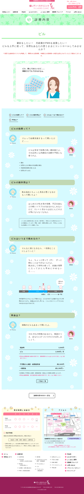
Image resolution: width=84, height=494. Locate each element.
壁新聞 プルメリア (72, 462)
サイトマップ (71, 470)
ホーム (6, 454)
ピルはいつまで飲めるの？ (55, 115)
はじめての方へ (71, 457)
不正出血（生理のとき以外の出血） (26, 460)
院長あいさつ (8, 457)
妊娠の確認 (54, 462)
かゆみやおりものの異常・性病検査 (42, 460)
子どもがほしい (41, 463)
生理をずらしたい (56, 457)
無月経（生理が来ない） (23, 464)
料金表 (69, 454)
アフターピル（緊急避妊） (40, 470)
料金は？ (15, 120)
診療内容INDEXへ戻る (42, 395)
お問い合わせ (71, 465)
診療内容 (20, 454)
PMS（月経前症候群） (25, 470)
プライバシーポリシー (73, 468)
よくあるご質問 (71, 459)
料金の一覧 (42, 381)
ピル (38, 466)
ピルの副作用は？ (35, 115)
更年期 (38, 457)
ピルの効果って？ (18, 115)
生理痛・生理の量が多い (25, 468)
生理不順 (21, 457)
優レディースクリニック (42, 5)
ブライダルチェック (57, 465)
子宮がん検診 (55, 459)
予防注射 (54, 467)
